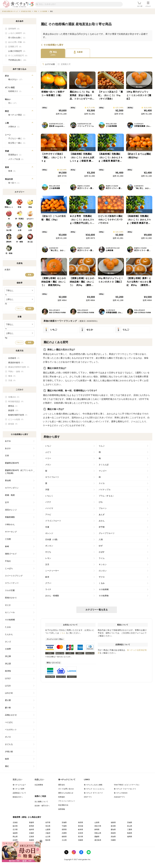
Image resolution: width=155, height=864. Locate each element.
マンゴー (103, 471)
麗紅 (7, 766)
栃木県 (15, 826)
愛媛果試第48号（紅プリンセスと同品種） (19, 471)
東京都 (80, 826)
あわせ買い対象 (17, 42)
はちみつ (30, 219)
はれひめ (9, 693)
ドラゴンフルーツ (53, 521)
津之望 (8, 664)
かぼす (102, 552)
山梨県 (47, 829)
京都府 (31, 833)
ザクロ (102, 577)
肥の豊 (8, 700)
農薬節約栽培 (16, 362)
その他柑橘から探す (54, 45)
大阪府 (47, 833)
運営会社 (61, 785)
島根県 (129, 833)
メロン (48, 464)
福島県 (113, 822)
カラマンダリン (12, 488)
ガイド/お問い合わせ (66, 789)
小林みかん (10, 524)
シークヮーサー (52, 571)
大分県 (64, 840)
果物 (30, 207)
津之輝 (8, 656)
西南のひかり (11, 598)
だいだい (103, 571)
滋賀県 (15, 833)
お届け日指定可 (17, 51)
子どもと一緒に (17, 138)
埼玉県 (47, 826)
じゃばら (9, 568)
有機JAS (14, 397)
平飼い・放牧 (16, 371)
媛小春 (8, 707)
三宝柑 (8, 539)
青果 (12, 171)
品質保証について (19, 793)
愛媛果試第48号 (12, 463)
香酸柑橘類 (10, 517)
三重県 (129, 829)
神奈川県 (97, 826)
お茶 (30, 230)
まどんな (9, 744)
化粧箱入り (15, 91)
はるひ (8, 678)
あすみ (8, 441)
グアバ (48, 583)
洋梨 (47, 489)
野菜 (19, 207)
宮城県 (64, 822)
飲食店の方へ (18, 797)
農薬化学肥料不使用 (19, 367)
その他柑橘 (104, 589)
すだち (48, 552)
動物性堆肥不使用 (18, 415)
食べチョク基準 (18, 789)
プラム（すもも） (106, 496)
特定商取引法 (63, 805)
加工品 (30, 242)
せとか (8, 605)
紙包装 (13, 424)
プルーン (103, 508)
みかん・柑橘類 (52, 596)
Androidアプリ (119, 797)
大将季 (8, 649)
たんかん (9, 634)
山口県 (47, 837)
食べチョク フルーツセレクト (125, 789)
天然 (12, 380)
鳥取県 (113, 833)
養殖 (12, 376)
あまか (8, 448)
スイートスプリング (14, 576)
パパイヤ (49, 508)
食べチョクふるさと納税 (93, 785)
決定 (29, 308)
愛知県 (113, 829)
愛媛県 (96, 837)
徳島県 (64, 837)
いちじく (49, 496)
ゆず (101, 546)
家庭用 (13, 410)
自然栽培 (14, 358)
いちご (48, 446)
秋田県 (80, 822)
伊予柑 (102, 527)
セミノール (10, 612)
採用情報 (61, 809)
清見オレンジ (11, 510)
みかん (102, 521)
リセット (19, 308)
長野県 (64, 829)
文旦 (47, 564)
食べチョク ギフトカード (93, 793)
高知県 (113, 837)
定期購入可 (66, 64)
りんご (102, 446)
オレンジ (49, 533)
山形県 (96, 822)
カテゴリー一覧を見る (96, 610)
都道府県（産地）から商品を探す (27, 817)
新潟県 (113, 826)
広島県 (31, 837)
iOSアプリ (88, 797)
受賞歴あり (15, 155)
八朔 (101, 539)
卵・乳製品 (19, 219)
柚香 (7, 759)
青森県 (31, 822)
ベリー (48, 458)
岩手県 (47, 822)
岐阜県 (80, 829)
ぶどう (48, 452)
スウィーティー (12, 583)
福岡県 (129, 837)
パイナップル (105, 489)
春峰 (7, 546)
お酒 (19, 230)
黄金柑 (8, 480)
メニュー (148, 4)
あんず (102, 514)
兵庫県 (64, 833)
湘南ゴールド (11, 554)
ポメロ (8, 737)
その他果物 (104, 596)
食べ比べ (14, 183)
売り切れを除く (17, 37)
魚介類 (8, 230)
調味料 (8, 242)
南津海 (8, 671)
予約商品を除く (17, 60)
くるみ (102, 583)
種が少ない (15, 79)
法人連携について (41, 802)
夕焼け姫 (9, 751)
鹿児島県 (97, 840)
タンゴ (8, 642)
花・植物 (9, 253)
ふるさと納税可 (17, 33)
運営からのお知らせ (65, 793)
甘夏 (47, 527)
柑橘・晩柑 (10, 495)
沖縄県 (113, 840)
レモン (48, 558)
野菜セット (9, 207)
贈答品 (13, 406)
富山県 (129, 826)
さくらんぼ (104, 464)
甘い (12, 103)
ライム (102, 558)
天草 (7, 456)
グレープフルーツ (106, 533)
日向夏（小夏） (52, 539)
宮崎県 (80, 840)
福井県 (31, 829)
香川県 (80, 837)
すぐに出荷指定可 (18, 55)
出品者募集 (39, 785)
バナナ (48, 502)
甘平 (7, 502)
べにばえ (9, 722)
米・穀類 (19, 242)
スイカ (102, 483)
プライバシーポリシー (66, 801)
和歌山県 (97, 833)
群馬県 (31, 826)
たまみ (8, 627)
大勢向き (14, 127)
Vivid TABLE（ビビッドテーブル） (127, 785)
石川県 (15, 829)
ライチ (48, 589)
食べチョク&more (120, 793)
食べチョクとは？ (19, 785)
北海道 (15, 822)
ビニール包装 (16, 419)
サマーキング (11, 532)
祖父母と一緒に (17, 143)
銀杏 (47, 577)
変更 (29, 275)
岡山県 (15, 837)
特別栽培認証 (16, 401)
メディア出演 (16, 159)
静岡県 (96, 829)
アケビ (48, 514)
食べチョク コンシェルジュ (94, 789)
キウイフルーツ (52, 477)
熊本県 (47, 840)
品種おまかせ (11, 715)
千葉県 (64, 826)
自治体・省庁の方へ (42, 806)
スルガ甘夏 (10, 590)
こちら (63, 633)
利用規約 (61, 797)
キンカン (103, 564)
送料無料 (14, 29)
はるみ (8, 685)
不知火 (8, 561)
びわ (101, 502)
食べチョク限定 (17, 115)
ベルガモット (11, 729)
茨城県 (129, 822)
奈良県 (80, 833)
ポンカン (49, 546)
